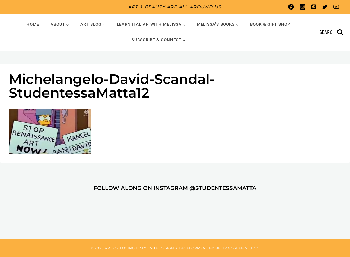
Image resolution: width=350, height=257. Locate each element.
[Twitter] (325, 7)
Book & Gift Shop (270, 24)
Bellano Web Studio (237, 248)
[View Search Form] (331, 32)
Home (33, 24)
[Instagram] (302, 7)
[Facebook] (291, 7)
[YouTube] (336, 7)
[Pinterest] (313, 7)
